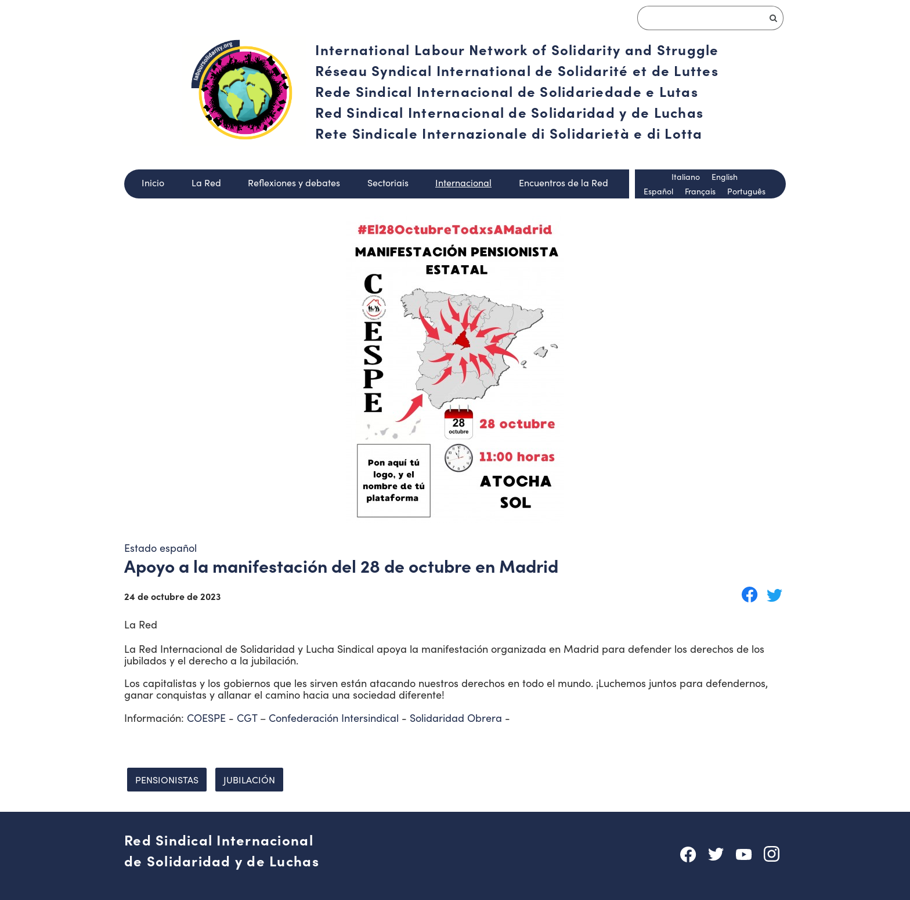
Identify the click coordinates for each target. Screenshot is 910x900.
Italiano (685, 176)
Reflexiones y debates (294, 182)
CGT (247, 718)
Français (700, 191)
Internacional (463, 182)
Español (658, 191)
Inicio (153, 182)
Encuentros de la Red (563, 182)
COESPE (206, 718)
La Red (206, 182)
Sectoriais (388, 182)
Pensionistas (166, 780)
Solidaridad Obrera (456, 718)
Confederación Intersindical (334, 718)
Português (746, 191)
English (725, 176)
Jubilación (249, 780)
